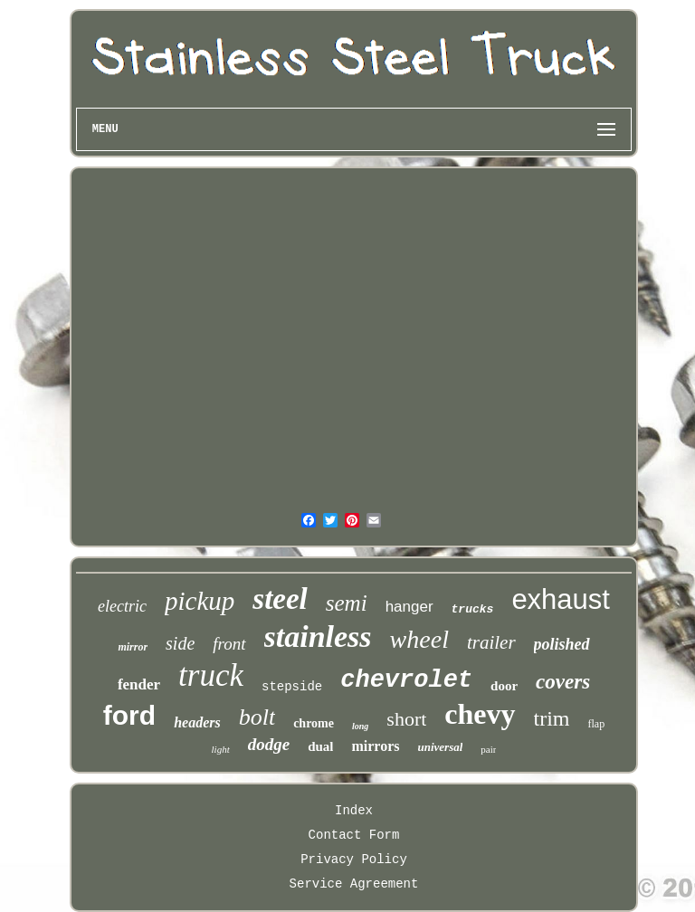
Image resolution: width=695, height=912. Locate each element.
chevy (479, 714)
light (221, 749)
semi (346, 603)
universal (440, 747)
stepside (292, 686)
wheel (419, 639)
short (406, 719)
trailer (491, 642)
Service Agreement (354, 884)
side (180, 643)
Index (354, 810)
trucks (473, 609)
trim (552, 718)
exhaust (560, 599)
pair (488, 749)
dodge (269, 744)
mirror (133, 647)
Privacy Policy (353, 859)
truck (210, 675)
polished (562, 644)
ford (129, 715)
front (229, 643)
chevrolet (406, 680)
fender (139, 684)
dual (320, 746)
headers (197, 722)
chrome (313, 723)
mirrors (375, 746)
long (360, 726)
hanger (409, 606)
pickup (199, 600)
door (504, 686)
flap (596, 723)
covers (563, 681)
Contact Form (354, 835)
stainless (318, 636)
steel (279, 599)
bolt (257, 717)
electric (122, 606)
